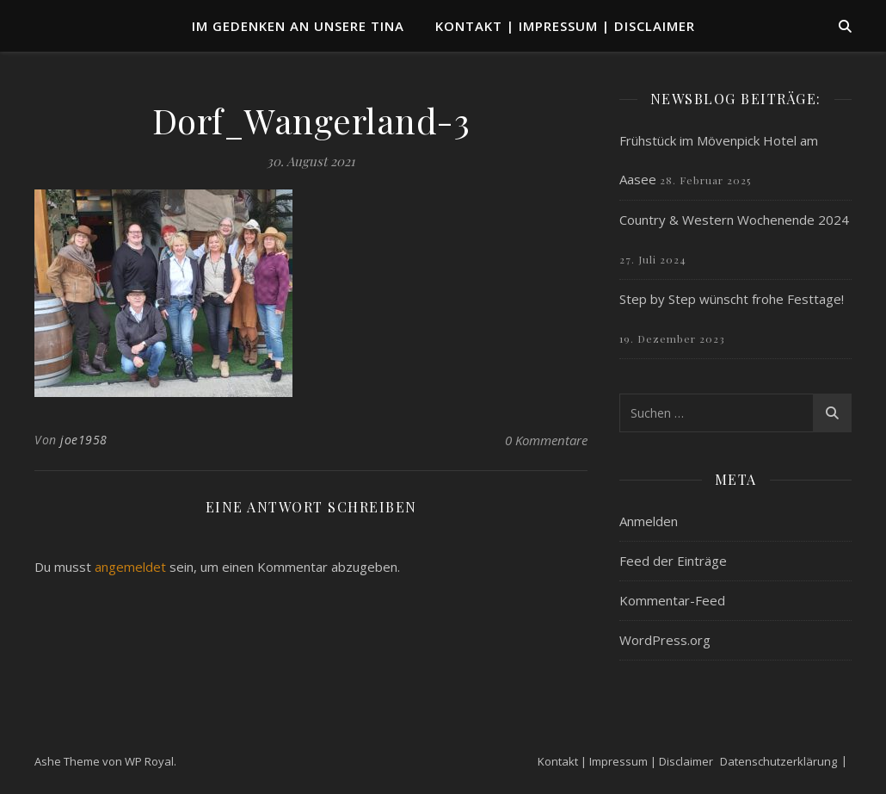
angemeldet (130, 566)
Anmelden (648, 521)
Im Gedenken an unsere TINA (298, 25)
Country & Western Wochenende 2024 (734, 219)
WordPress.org (665, 639)
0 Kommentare (546, 440)
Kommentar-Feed (672, 600)
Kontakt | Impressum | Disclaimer (565, 25)
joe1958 (84, 439)
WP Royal (149, 761)
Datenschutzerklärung (778, 761)
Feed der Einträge (673, 560)
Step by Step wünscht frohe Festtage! (731, 298)
